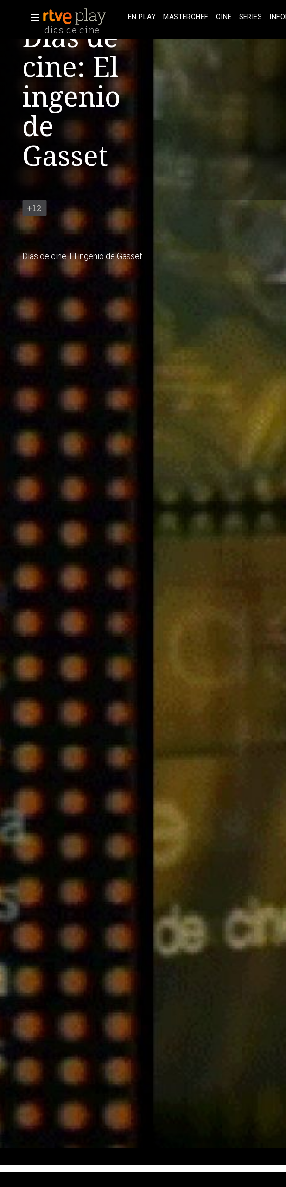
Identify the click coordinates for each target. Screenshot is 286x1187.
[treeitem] (142, 17)
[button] (32, 17)
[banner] (83, 16)
